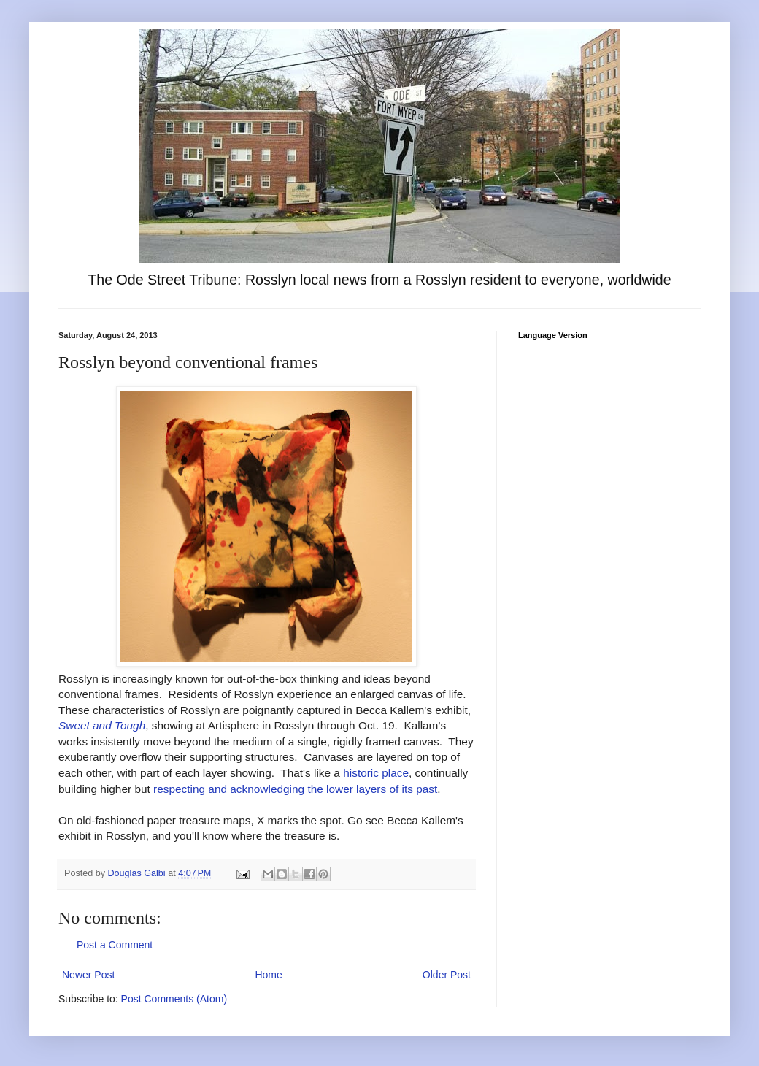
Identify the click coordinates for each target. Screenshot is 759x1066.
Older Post (447, 975)
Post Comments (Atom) (174, 999)
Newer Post (88, 975)
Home (268, 975)
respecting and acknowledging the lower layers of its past (295, 789)
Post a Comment (115, 945)
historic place (376, 773)
